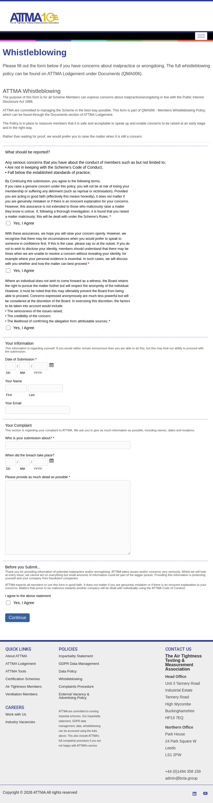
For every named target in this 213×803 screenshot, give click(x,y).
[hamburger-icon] (201, 36)
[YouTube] (205, 794)
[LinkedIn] (194, 794)
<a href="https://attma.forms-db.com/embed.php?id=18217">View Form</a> (106, 361)
